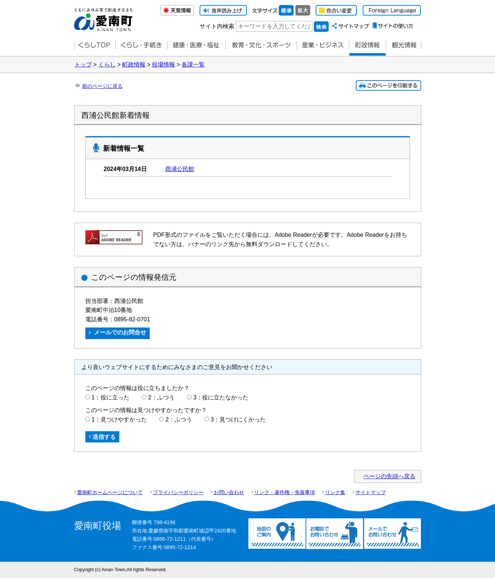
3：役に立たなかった (221, 397)
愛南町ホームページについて (110, 492)
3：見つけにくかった (238, 419)
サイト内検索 (217, 26)
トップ (83, 64)
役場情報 (163, 64)
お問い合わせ (229, 492)
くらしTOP (94, 45)
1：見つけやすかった (119, 419)
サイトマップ (370, 492)
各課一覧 (193, 64)
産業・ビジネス (322, 45)
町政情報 (367, 45)
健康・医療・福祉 (196, 45)
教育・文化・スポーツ (260, 45)
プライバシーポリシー (178, 492)
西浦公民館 (179, 169)
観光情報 (403, 45)
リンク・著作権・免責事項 (284, 492)
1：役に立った (110, 397)
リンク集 (335, 492)
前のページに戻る (102, 86)
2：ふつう (161, 397)
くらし (107, 64)
